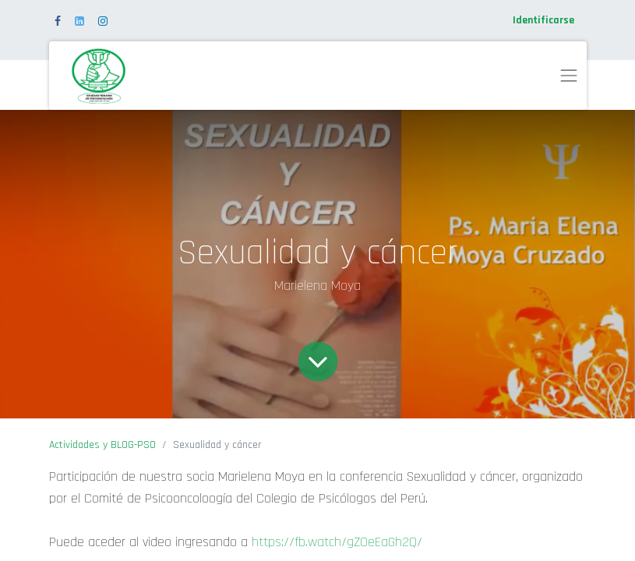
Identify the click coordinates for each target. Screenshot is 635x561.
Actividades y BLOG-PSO (102, 445)
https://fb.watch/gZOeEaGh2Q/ (337, 542)
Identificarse (543, 20)
